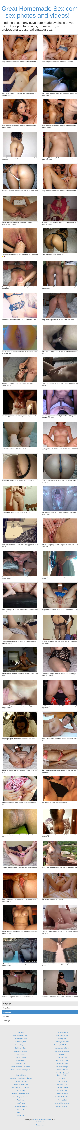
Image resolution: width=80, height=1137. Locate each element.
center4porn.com (62, 1063)
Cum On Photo (20, 1115)
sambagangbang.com (62, 1051)
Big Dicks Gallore (20, 1048)
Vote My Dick (62, 1038)
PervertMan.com (62, 1057)
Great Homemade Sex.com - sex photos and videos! (40, 12)
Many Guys (7, 1012)
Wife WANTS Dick (62, 1035)
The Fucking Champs (62, 1103)
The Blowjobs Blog (20, 1038)
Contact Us (40, 1122)
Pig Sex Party (20, 1090)
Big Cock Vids (62, 1081)
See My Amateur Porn (20, 1084)
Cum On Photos (62, 1075)
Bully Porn (62, 1054)
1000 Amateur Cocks (20, 1106)
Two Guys (6, 1021)
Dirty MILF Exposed (62, 1073)
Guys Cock (6, 1008)
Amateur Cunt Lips (20, 1051)
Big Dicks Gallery (62, 1087)
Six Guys (6, 1016)
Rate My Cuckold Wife (62, 1097)
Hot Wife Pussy (62, 1090)
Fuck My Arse (20, 1054)
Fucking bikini (62, 1100)
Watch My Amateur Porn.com (20, 1067)
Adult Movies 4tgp (62, 1067)
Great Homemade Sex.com (42, 1120)
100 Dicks (62, 1078)
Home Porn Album (62, 1094)
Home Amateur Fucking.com (20, 1070)
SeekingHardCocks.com (62, 1045)
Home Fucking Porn (20, 1081)
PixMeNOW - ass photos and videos (20, 1078)
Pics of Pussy (20, 1103)
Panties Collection (20, 1057)
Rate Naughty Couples (20, 1097)
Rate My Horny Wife (62, 1042)
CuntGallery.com (20, 1042)
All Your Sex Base (62, 1060)
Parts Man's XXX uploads (20, 1087)
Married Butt (21, 1109)
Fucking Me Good (20, 1063)
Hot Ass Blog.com (20, 1045)
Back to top (40, 1125)
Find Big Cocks (62, 1084)
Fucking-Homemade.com (20, 1094)
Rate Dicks (20, 1100)
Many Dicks (20, 1112)
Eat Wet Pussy (20, 1060)
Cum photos (20, 1032)
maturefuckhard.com (62, 1048)
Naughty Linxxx (20, 1075)
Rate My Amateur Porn (20, 1035)
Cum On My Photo (62, 1032)
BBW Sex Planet (62, 1070)
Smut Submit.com (62, 1106)
